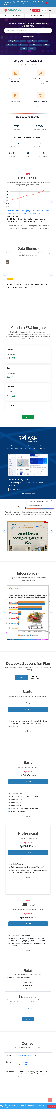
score (23, 48)
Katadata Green (25, 2)
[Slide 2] (26, 493)
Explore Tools (15, 489)
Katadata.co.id (20, 1)
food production (35, 45)
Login (44, 10)
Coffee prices (11, 45)
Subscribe (36, 10)
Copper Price (13, 41)
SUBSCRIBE (51, 1106)
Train (23, 41)
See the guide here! (36, 505)
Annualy (34, 677)
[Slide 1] (23, 493)
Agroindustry (12, 279)
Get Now (28, 709)
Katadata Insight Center (34, 3)
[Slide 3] (29, 493)
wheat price (23, 45)
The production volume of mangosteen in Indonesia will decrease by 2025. (25, 285)
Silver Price (32, 41)
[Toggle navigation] (50, 10)
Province (32, 48)
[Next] (50, 16)
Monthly (21, 677)
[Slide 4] (33, 493)
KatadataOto (40, 1)
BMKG (46, 45)
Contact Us (28, 1008)
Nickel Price (43, 41)
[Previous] (47, 16)
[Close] (52, 501)
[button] (48, 3)
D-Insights (29, 2)
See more (28, 417)
